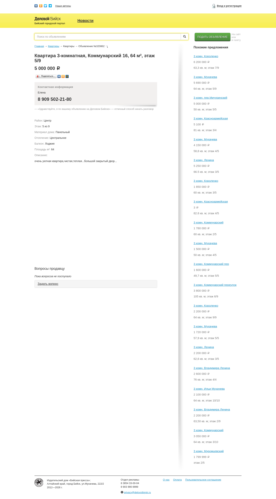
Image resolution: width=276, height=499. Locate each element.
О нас (166, 479)
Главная (39, 46)
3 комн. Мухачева (205, 77)
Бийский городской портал (49, 23)
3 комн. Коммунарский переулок (215, 284)
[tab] (96, 284)
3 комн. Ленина (204, 160)
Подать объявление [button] (212, 36)
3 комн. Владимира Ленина (212, 368)
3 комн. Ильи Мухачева (209, 388)
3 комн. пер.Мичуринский (210, 97)
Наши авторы (63, 5)
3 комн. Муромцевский (209, 451)
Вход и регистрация (229, 5)
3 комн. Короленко (206, 56)
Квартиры (53, 46)
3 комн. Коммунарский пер (211, 264)
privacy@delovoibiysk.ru (137, 492)
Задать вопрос (48, 283)
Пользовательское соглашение (203, 479)
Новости (85, 20)
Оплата (177, 479)
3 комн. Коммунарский (208, 222)
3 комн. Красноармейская (211, 118)
